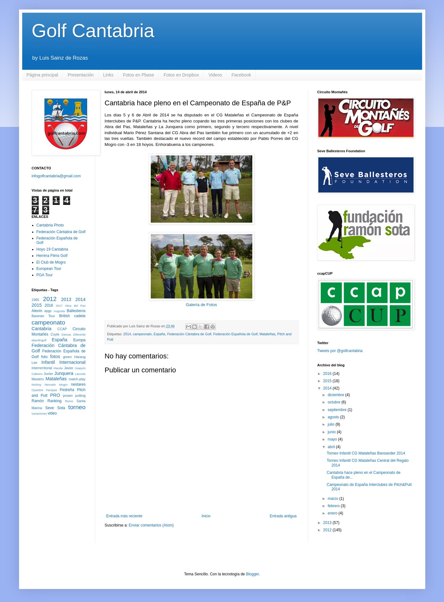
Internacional (72, 362)
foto (44, 357)
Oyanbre (37, 390)
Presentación (81, 74)
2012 (50, 299)
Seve (49, 408)
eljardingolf (39, 340)
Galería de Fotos (201, 304)
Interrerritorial (42, 368)
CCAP (62, 329)
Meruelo (50, 384)
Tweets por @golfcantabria (340, 351)
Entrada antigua (283, 516)
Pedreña (67, 390)
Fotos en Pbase (138, 74)
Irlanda (58, 368)
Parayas (51, 390)
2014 (127, 334)
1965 (35, 300)
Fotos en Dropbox (181, 74)
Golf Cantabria (93, 30)
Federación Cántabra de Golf (189, 334)
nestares (78, 384)
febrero (334, 506)
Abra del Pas (75, 305)
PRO (55, 395)
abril (332, 447)
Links (108, 74)
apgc (47, 311)
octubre (334, 402)
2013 (66, 299)
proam (68, 395)
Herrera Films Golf (52, 255)
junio (332, 432)
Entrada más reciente (124, 516)
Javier (68, 368)
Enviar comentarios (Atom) (151, 525)
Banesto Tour (43, 316)
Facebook (241, 74)
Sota (61, 408)
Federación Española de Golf (235, 334)
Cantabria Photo (50, 225)
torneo (76, 407)
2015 (37, 305)
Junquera (63, 373)
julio (331, 424)
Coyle (54, 334)
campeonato (142, 334)
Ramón (38, 401)
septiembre (338, 410)
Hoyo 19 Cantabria (52, 249)
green (67, 357)
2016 (49, 305)
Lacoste (80, 374)
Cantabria (41, 328)
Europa (79, 340)
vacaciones (39, 413)
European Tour (49, 268)
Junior (48, 374)
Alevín (37, 311)
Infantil (48, 362)
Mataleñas (267, 334)
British (64, 316)
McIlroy (37, 384)
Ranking (55, 401)
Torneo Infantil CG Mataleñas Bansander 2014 (366, 453)
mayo (333, 439)
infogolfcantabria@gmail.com (56, 176)
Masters (38, 379)
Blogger (252, 574)
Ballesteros (76, 311)
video (52, 413)
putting (80, 395)
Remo (69, 401)
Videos (215, 74)
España (159, 334)
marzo (333, 498)
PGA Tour (44, 275)
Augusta (59, 311)
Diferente (79, 334)
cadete (79, 316)
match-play (77, 379)
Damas (66, 334)
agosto (334, 417)
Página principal (42, 74)
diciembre (336, 395)
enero (333, 513)
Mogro (63, 384)
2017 (59, 305)
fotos (55, 356)
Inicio (206, 516)
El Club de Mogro (51, 262)
